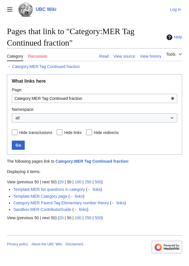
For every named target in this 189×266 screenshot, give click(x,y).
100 (78, 182)
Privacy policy (17, 244)
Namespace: (23, 109)
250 (88, 182)
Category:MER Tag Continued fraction (46, 66)
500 (98, 182)
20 (61, 182)
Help (173, 37)
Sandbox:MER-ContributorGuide (42, 209)
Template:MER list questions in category (49, 189)
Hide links (73, 132)
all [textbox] (18, 118)
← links (94, 189)
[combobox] (94, 98)
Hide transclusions (35, 132)
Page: (17, 90)
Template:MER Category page (40, 196)
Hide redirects (106, 132)
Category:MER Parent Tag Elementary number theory (61, 203)
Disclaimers (74, 244)
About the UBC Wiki (46, 244)
